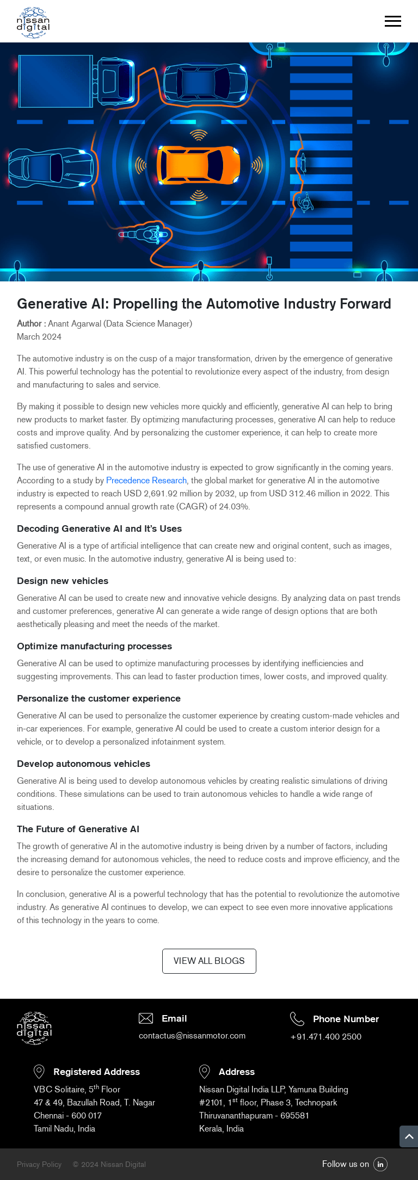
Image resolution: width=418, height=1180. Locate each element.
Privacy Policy (39, 1164)
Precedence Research (146, 480)
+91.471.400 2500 (325, 1036)
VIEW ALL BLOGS (209, 961)
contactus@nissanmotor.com (192, 1035)
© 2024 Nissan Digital (109, 1164)
